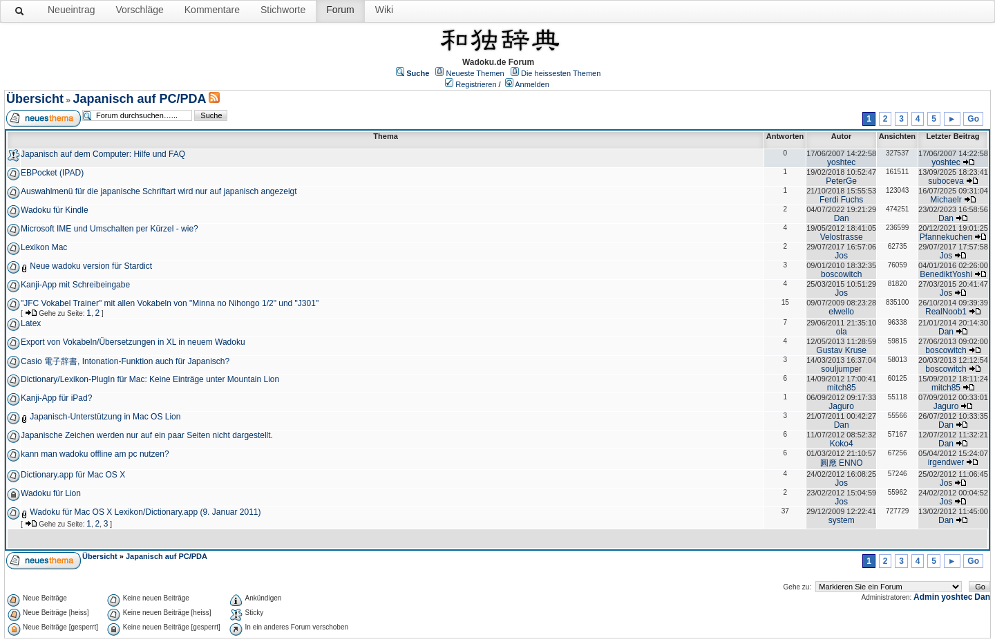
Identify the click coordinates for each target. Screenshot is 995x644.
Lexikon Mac (44, 247)
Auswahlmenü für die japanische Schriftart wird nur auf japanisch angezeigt (159, 191)
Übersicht (35, 99)
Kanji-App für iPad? (56, 398)
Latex (31, 323)
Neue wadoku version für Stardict (91, 266)
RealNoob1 (946, 311)
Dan (841, 218)
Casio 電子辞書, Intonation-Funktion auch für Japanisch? (125, 361)
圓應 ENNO (841, 463)
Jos (841, 256)
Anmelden (532, 84)
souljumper (841, 369)
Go (973, 119)
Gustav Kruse (841, 350)
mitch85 (841, 387)
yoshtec (841, 162)
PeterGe (841, 181)
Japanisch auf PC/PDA (139, 99)
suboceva (945, 181)
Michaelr (945, 200)
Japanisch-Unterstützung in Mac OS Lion (105, 417)
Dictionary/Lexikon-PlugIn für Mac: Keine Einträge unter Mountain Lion (150, 379)
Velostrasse (841, 237)
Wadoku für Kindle (54, 210)
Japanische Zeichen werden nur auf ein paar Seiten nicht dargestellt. (147, 435)
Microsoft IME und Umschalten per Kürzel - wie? (109, 229)
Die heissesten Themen (560, 73)
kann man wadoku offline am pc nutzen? (95, 454)
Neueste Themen (475, 73)
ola (841, 332)
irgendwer (946, 462)
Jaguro (841, 406)
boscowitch (841, 274)
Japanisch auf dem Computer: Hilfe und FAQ (103, 154)
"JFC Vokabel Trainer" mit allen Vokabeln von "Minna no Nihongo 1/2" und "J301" (170, 303)
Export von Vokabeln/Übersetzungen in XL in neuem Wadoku (133, 342)
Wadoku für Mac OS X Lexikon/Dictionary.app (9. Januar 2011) (145, 512)
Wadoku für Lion (51, 493)
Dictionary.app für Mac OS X (73, 475)
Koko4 (841, 443)
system (841, 520)
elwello (841, 311)
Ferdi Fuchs (841, 200)
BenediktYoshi (946, 274)
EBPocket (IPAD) (52, 173)
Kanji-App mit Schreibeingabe (75, 285)
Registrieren (475, 84)
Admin (926, 597)
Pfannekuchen (946, 237)
